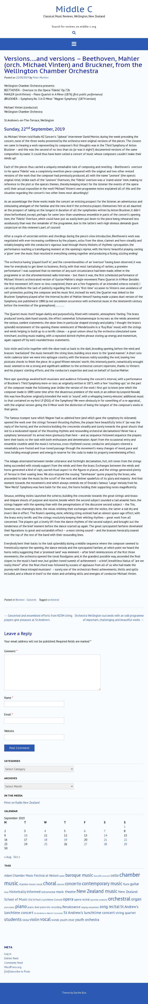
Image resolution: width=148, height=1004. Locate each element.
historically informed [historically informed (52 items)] (24, 891)
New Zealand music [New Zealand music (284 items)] (97, 891)
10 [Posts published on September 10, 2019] (25, 835)
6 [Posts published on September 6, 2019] (85, 831)
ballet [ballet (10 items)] (62, 876)
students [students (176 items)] (13, 919)
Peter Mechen (40, 77)
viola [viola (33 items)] (25, 920)
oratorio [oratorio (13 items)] (103, 899)
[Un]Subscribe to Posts (17, 971)
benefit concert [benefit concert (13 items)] (102, 875)
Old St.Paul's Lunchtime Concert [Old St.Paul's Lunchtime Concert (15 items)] (45, 899)
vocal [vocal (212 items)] (45, 919)
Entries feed (11, 958)
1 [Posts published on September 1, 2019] (124, 827)
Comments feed (13, 962)
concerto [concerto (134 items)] (73, 883)
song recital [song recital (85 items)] (109, 906)
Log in (7, 954)
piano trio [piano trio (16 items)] (45, 907)
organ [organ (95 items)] (136, 899)
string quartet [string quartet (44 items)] (126, 913)
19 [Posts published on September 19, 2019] (65, 839)
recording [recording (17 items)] (56, 907)
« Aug (7, 857)
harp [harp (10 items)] (6, 892)
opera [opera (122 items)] (68, 899)
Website (9, 731)
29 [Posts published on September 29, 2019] (125, 844)
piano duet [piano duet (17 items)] (33, 907)
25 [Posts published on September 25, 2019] (45, 844)
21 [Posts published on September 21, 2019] (105, 839)
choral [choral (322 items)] (49, 883)
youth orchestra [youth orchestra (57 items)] (87, 919)
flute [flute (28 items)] (126, 884)
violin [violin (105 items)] (34, 919)
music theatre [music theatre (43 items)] (66, 891)
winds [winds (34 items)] (55, 920)
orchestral (53, 599)
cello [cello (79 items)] (115, 875)
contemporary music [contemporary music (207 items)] (102, 883)
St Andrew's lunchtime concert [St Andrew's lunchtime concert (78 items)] (89, 912)
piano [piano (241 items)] (21, 906)
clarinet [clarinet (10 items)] (60, 884)
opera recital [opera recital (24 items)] (82, 899)
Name (8, 698)
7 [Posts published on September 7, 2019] (104, 831)
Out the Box (79, 992)
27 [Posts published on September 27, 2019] (85, 844)
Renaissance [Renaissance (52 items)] (71, 907)
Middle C (74, 8)
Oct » (16, 857)
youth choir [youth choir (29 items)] (67, 920)
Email (8, 714)
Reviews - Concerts (25, 599)
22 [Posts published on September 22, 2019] (125, 839)
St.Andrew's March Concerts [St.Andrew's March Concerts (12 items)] (48, 913)
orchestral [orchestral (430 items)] (119, 898)
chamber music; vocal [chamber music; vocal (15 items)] (30, 884)
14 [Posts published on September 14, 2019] (105, 835)
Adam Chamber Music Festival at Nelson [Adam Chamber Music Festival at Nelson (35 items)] (31, 875)
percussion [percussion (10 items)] (9, 907)
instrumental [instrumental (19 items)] (48, 892)
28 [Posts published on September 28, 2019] (105, 844)
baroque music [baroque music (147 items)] (79, 875)
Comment (10, 651)
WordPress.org (12, 967)
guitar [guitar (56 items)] (134, 883)
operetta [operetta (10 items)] (94, 899)
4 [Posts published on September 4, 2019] (45, 831)
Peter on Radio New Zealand (22, 802)
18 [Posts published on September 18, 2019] (45, 839)
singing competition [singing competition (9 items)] (90, 907)
